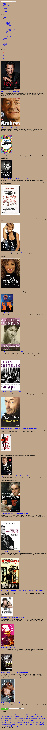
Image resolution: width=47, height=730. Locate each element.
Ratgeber (5, 44)
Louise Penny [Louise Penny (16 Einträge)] (5, 722)
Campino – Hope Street (6, 452)
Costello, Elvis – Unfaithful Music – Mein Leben (13, 391)
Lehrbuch (5, 38)
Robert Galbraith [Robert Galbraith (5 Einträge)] (11, 724)
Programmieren (11, 29)
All (3, 52)
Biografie (5, 43)
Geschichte (8, 24)
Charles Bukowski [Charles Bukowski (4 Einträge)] (22, 714)
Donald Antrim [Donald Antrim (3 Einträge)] (3, 716)
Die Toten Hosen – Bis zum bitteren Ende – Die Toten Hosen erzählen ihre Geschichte (22, 590)
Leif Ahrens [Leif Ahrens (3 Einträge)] (40, 720)
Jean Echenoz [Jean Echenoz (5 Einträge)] (8, 720)
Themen (5, 18)
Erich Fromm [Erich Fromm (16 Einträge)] (35, 716)
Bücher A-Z (5, 17)
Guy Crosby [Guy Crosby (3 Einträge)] (15, 718)
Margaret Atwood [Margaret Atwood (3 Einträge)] (19, 722)
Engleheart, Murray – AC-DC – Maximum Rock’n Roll (14, 672)
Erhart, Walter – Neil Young (8, 647)
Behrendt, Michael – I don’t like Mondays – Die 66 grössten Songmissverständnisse (21, 216)
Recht (7, 35)
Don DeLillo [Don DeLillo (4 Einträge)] (7, 716)
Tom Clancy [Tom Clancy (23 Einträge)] (41, 724)
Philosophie (8, 32)
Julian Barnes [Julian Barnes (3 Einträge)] (20, 720)
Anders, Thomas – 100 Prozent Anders (10, 91)
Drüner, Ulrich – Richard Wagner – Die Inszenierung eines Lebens (17, 551)
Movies (4, 3)
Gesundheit (8, 26)
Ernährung (8, 21)
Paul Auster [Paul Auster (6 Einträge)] (38, 722)
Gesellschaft (8, 25)
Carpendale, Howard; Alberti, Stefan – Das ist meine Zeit (15, 476)
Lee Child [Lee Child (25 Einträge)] (35, 720)
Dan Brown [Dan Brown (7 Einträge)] (37, 714)
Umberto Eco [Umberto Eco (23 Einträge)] (13, 726)
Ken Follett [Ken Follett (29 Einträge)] (26, 720)
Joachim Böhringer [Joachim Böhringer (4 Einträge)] (15, 720)
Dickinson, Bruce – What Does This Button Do (12, 617)
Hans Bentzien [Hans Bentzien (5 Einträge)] (20, 718)
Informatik (8, 28)
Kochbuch (5, 41)
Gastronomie (8, 23)
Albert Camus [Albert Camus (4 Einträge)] (3, 714)
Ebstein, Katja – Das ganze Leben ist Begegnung (13, 702)
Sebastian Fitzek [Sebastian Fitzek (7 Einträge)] (18, 724)
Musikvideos (6, 7)
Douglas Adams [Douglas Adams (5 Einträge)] (13, 716)
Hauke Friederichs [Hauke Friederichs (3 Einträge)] (34, 718)
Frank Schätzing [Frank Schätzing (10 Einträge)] (9, 718)
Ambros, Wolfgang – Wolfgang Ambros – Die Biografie (14, 127)
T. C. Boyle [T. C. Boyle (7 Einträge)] (34, 724)
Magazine (5, 8)
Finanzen (8, 22)
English (4, 45)
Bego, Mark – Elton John (7, 313)
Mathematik (8, 30)
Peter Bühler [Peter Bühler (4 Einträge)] (6, 724)
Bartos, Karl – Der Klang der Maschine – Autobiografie (15, 179)
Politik (7, 33)
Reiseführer (8, 36)
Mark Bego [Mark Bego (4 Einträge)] (24, 722)
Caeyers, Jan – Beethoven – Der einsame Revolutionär (14, 513)
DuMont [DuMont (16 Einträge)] (21, 716)
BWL (7, 19)
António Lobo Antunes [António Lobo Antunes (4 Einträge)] (9, 714)
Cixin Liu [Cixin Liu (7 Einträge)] (28, 714)
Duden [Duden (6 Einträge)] (17, 716)
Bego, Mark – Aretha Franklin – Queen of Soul (12, 352)
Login (4, 46)
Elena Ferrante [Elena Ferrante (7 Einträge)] (28, 716)
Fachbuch (5, 37)
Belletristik (5, 42)
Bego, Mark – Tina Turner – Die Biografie (11, 289)
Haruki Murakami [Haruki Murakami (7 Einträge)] (28, 718)
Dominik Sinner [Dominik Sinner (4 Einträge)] (43, 714)
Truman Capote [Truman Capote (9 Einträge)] (4, 726)
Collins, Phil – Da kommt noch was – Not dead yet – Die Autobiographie (19, 428)
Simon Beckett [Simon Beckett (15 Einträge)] (27, 724)
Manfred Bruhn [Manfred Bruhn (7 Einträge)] (12, 722)
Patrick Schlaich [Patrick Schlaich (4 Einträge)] (33, 722)
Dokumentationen (7, 5)
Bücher (4, 11)
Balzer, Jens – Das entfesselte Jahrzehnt (11, 154)
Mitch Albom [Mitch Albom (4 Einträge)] (28, 722)
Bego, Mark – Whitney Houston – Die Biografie (12, 252)
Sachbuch (5, 39)
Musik (7, 31)
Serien (4, 4)
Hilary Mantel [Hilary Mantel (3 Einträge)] (39, 718)
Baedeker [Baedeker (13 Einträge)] (16, 714)
